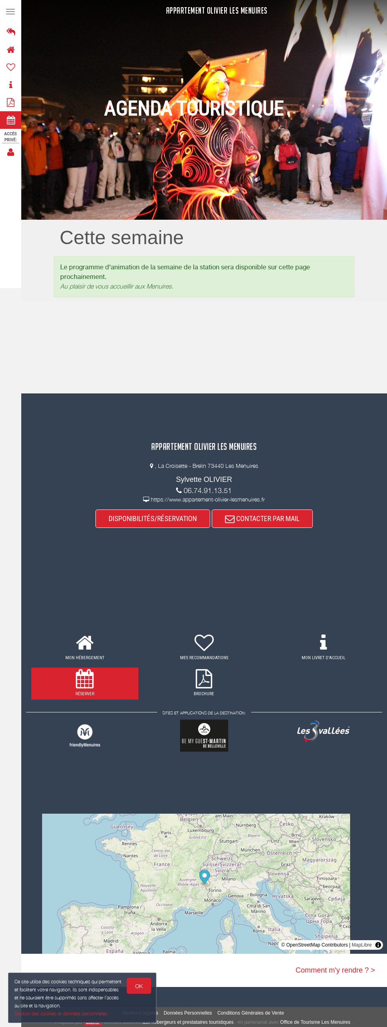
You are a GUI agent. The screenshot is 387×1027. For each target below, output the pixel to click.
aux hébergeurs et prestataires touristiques (187, 1022)
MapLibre (362, 945)
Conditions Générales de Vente (250, 1013)
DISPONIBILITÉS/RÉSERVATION (153, 518)
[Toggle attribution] (378, 945)
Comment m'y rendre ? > (335, 970)
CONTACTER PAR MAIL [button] (262, 518)
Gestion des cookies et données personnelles (60, 1014)
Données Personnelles (188, 1013)
